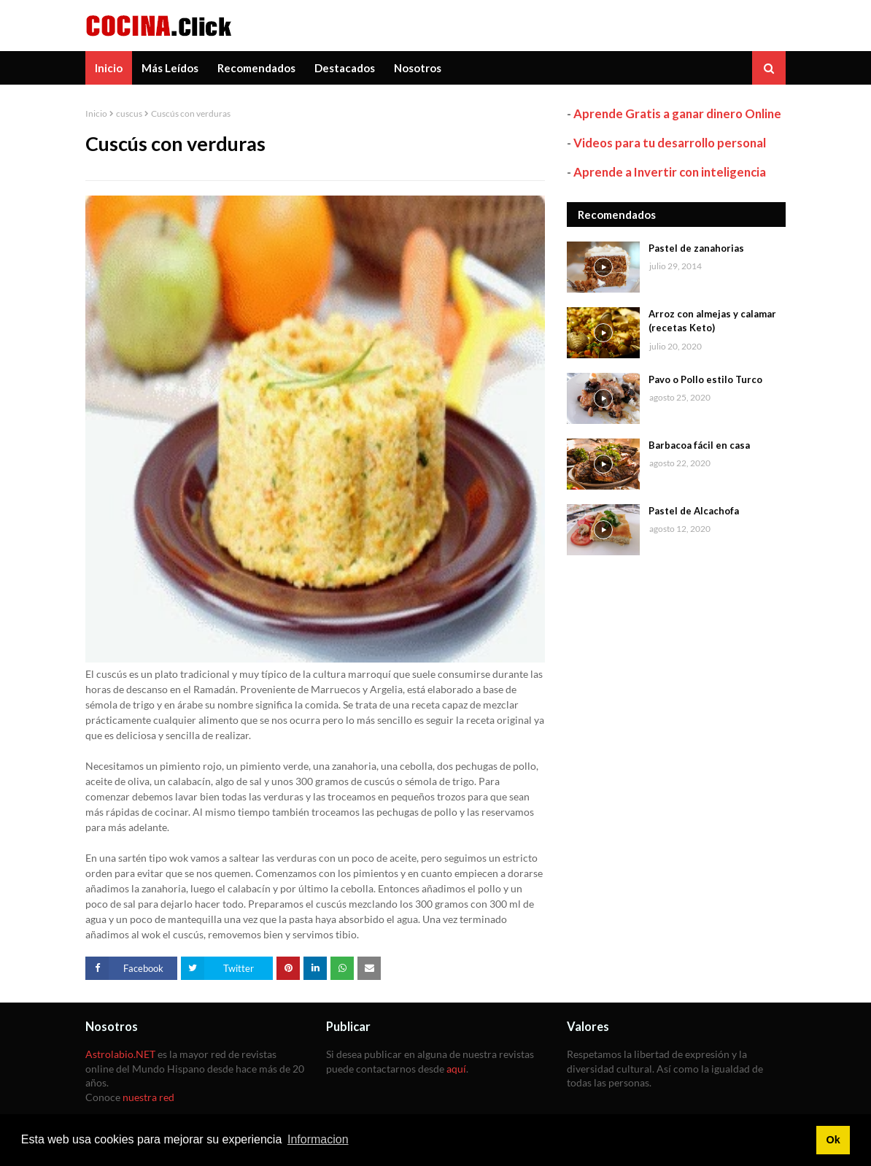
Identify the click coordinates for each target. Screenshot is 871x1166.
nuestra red (148, 1097)
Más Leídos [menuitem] (170, 67)
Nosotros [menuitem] (417, 67)
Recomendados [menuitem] (256, 67)
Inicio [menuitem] (109, 67)
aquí (456, 1068)
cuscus (129, 113)
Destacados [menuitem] (344, 67)
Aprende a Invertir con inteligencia (669, 171)
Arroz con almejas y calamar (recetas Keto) (712, 321)
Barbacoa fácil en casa (699, 445)
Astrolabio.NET (120, 1054)
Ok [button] (833, 1140)
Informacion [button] (318, 1139)
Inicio (96, 113)
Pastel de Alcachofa (694, 511)
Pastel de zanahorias (696, 248)
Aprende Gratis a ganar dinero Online (677, 113)
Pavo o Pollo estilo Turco (705, 379)
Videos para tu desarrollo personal (669, 142)
